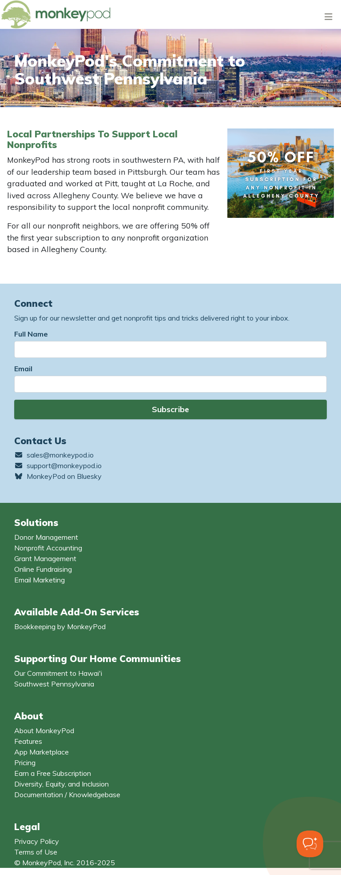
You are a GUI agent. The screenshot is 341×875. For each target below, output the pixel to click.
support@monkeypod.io (58, 465)
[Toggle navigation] (328, 16)
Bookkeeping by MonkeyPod (60, 626)
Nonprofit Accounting (48, 547)
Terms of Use (35, 851)
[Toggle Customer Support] (310, 844)
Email (23, 368)
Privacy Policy (36, 841)
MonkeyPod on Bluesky (58, 476)
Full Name (31, 333)
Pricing (25, 762)
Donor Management (46, 537)
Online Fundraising (43, 569)
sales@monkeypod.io (54, 454)
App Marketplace (41, 751)
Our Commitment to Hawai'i (58, 673)
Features (28, 741)
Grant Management (45, 558)
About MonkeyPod (44, 730)
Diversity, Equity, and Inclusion (61, 783)
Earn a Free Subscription (52, 773)
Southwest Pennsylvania (54, 683)
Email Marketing (39, 579)
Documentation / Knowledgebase (67, 794)
